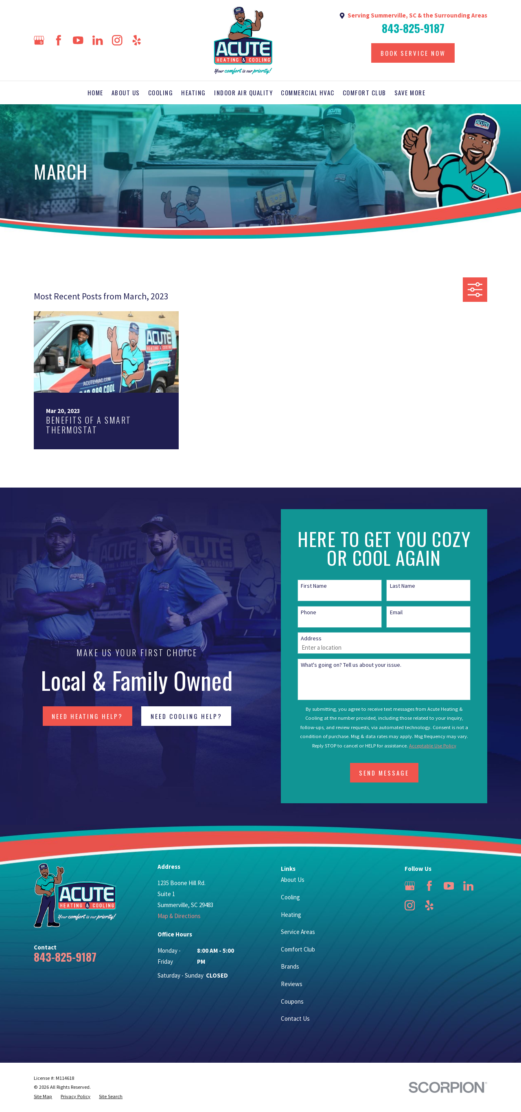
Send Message (396, 772)
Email (407, 612)
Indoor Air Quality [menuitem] (243, 92)
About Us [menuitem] (126, 92)
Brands (290, 966)
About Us (292, 879)
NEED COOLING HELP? (179, 716)
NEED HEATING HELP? (80, 716)
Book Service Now (413, 52)
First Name (326, 585)
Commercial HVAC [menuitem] (308, 92)
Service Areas (298, 932)
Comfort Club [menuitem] (364, 92)
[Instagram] (117, 40)
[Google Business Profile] (39, 40)
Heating (291, 915)
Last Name (414, 585)
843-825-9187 (413, 28)
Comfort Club (298, 949)
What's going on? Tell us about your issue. (363, 664)
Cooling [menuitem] (160, 92)
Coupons (292, 1001)
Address (323, 638)
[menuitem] (43, 1096)
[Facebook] (58, 40)
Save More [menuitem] (410, 92)
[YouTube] (78, 40)
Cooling (290, 897)
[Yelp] (136, 40)
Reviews (291, 984)
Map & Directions (179, 916)
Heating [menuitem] (193, 92)
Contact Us (295, 1018)
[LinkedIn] (97, 40)
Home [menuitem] (95, 92)
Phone (320, 612)
